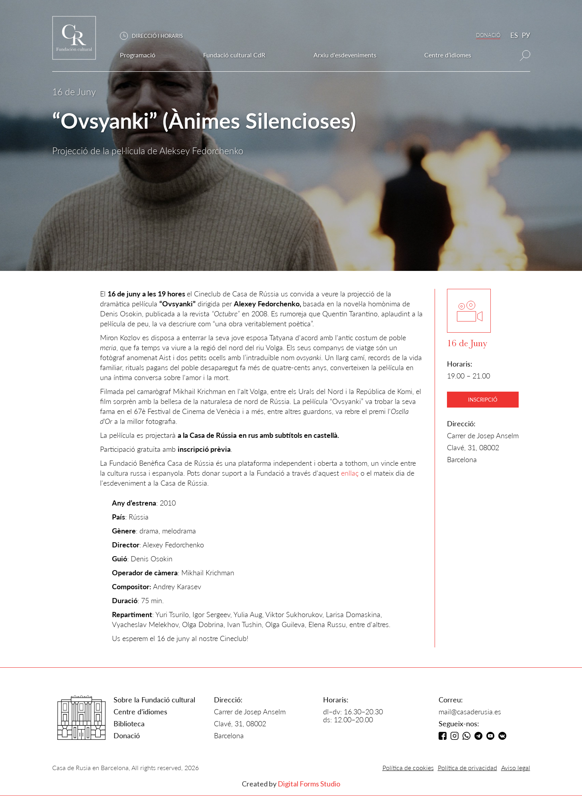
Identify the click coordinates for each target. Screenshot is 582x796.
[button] (155, 36)
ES (514, 35)
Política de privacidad (467, 767)
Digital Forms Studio (309, 783)
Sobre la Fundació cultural (154, 700)
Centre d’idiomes (140, 712)
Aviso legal (515, 767)
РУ (526, 35)
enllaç (350, 473)
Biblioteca (129, 723)
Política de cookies (408, 767)
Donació (127, 735)
